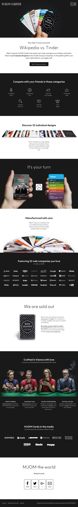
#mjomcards (39, 473)
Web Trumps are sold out (39, 64)
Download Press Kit (13, 503)
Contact (4, 503)
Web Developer (6, 404)
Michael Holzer (67, 401)
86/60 (52, 319)
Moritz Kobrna (10, 401)
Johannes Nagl (29, 401)
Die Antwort (44, 319)
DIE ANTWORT (71, 503)
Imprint (22, 503)
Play (39, 187)
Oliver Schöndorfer (48, 401)
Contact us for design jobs (53, 331)
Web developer (26, 404)
